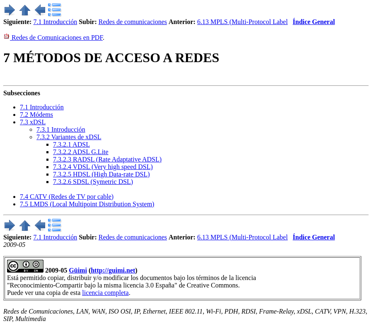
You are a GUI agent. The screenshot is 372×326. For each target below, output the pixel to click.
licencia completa (105, 292)
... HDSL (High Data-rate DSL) (101, 174)
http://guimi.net (113, 270)
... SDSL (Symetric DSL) (93, 181)
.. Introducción (60, 129)
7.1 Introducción (55, 21)
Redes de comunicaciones (133, 21)
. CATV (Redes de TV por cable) (67, 196)
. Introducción (42, 107)
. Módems (36, 114)
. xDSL (33, 122)
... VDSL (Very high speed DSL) (103, 166)
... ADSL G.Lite (81, 151)
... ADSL (71, 144)
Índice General (314, 21)
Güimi (78, 270)
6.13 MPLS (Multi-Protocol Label (242, 21)
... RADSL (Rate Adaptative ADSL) (107, 159)
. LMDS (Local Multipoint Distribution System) (87, 204)
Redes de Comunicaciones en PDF (53, 37)
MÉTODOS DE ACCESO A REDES (111, 57)
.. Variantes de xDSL (68, 136)
